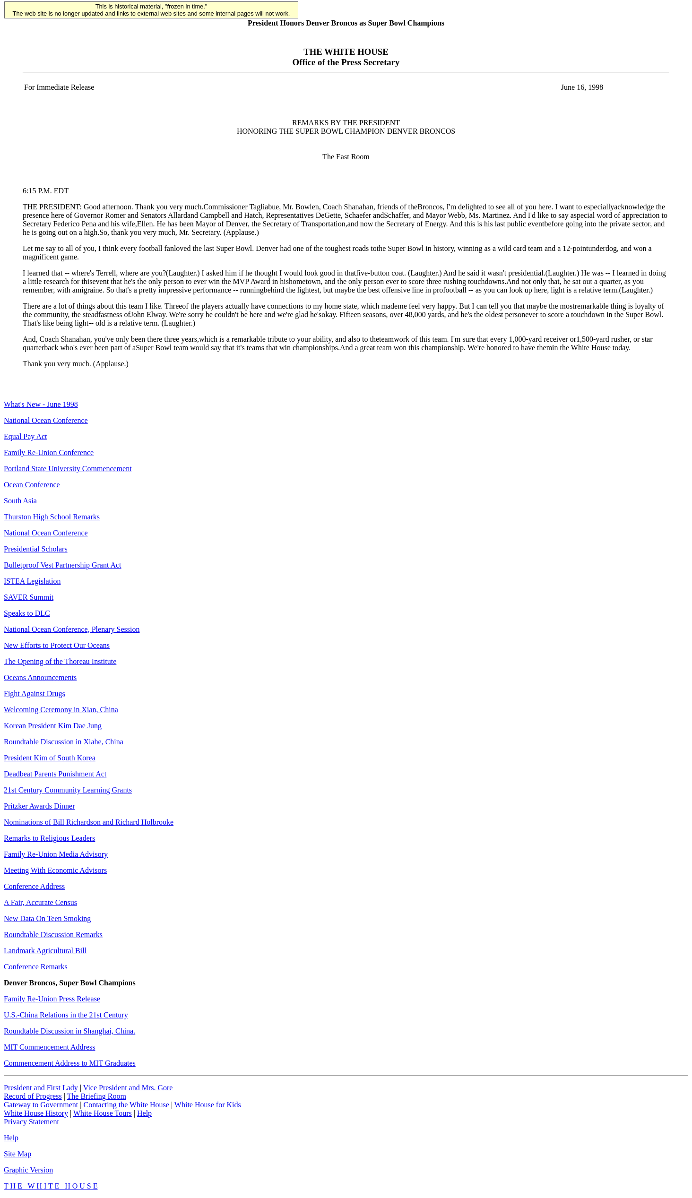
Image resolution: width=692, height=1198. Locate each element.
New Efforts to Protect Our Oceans (57, 645)
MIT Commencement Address (49, 1047)
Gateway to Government (41, 1105)
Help (144, 1113)
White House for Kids (207, 1105)
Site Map (17, 1154)
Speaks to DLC (27, 613)
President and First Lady (41, 1088)
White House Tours (102, 1113)
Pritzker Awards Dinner (39, 806)
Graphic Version (28, 1170)
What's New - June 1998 (41, 404)
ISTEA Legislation (32, 581)
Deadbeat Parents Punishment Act (55, 774)
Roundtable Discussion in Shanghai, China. (69, 1031)
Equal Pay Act (25, 436)
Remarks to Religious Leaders (49, 838)
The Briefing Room (96, 1096)
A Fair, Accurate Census (40, 902)
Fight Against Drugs (34, 693)
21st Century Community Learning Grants (68, 790)
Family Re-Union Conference (49, 452)
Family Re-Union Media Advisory (56, 854)
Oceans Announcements (40, 677)
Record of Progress (33, 1096)
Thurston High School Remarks (52, 517)
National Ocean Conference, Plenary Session (71, 629)
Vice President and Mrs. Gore (128, 1088)
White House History (36, 1113)
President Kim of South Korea (49, 758)
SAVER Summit (28, 597)
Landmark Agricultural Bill (45, 951)
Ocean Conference (32, 485)
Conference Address (34, 886)
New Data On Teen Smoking (47, 918)
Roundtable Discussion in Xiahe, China (63, 742)
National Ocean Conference (46, 420)
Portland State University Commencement (68, 469)
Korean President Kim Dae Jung (53, 726)
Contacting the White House (126, 1105)
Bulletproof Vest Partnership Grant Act (62, 565)
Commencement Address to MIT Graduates (70, 1063)
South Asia (20, 501)
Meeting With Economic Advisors (55, 870)
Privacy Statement (31, 1122)
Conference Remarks (36, 967)
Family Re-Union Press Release (52, 999)
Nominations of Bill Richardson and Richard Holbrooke (88, 822)
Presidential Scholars (36, 549)
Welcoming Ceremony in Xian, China (61, 710)
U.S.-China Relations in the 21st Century (66, 1015)
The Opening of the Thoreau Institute (60, 661)
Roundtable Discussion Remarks (53, 935)
